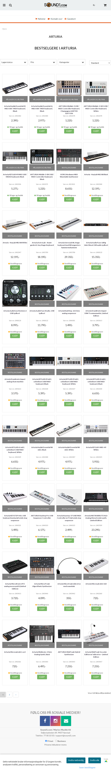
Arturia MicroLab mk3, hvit (96, 584)
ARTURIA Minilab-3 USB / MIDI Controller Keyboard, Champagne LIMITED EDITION (69, 109)
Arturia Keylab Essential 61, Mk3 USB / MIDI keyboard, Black (42, 108)
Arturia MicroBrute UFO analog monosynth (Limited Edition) (15, 586)
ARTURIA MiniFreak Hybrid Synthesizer (69, 653)
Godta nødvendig (76, 760)
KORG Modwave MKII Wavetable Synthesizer (69, 175)
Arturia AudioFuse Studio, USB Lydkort (42, 312)
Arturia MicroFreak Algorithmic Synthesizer (42, 585)
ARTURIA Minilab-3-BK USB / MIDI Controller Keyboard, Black (42, 176)
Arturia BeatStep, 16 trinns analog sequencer (69, 312)
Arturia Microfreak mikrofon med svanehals (69, 585)
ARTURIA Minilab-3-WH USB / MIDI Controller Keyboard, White (96, 108)
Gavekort (70, 19)
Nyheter (40, 19)
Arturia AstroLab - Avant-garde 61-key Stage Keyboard (42, 244)
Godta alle (94, 760)
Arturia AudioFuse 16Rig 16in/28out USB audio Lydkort (96, 244)
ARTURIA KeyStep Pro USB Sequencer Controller (42, 517)
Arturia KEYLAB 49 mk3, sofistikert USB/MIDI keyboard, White (69, 381)
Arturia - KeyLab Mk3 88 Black (96, 174)
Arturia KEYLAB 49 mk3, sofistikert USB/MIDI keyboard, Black (42, 381)
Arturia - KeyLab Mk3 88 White (15, 243)
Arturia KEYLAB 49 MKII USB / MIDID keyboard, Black (15, 175)
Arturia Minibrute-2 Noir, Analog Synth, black (42, 653)
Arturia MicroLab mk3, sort (15, 652)
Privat (49, 741)
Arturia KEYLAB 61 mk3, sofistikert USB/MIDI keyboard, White (15, 449)
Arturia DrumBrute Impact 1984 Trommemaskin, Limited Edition (96, 313)
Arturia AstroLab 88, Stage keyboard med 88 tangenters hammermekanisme (69, 245)
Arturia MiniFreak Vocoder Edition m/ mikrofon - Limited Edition (96, 654)
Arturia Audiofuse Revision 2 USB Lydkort (15, 312)
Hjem (4, 29)
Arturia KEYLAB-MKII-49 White (96, 448)
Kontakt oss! (55, 19)
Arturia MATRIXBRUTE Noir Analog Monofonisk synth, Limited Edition (96, 518)
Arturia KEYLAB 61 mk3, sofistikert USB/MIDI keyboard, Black (96, 381)
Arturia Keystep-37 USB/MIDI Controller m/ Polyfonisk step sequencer (69, 518)
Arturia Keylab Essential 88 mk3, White (69, 448)
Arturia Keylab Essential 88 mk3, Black (42, 448)
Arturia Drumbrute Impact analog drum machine (15, 380)
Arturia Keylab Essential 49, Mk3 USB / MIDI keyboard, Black (15, 108)
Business (60, 741)
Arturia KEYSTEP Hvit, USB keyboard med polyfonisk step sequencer (15, 518)
